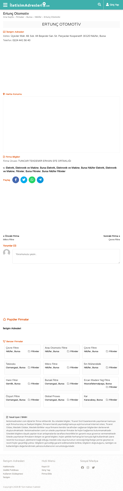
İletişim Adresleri (12, 328)
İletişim (6, 477)
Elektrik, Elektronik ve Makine (22, 167)
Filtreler (20, 171)
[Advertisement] (61, 67)
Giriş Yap (46, 470)
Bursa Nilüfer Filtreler (53, 171)
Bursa (29, 17)
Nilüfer (38, 17)
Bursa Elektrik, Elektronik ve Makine (60, 167)
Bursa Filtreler (33, 171)
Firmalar (20, 17)
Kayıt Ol (45, 466)
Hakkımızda (8, 466)
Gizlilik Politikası (11, 470)
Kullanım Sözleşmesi (13, 474)
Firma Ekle (47, 474)
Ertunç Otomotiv (52, 17)
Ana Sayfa (8, 17)
